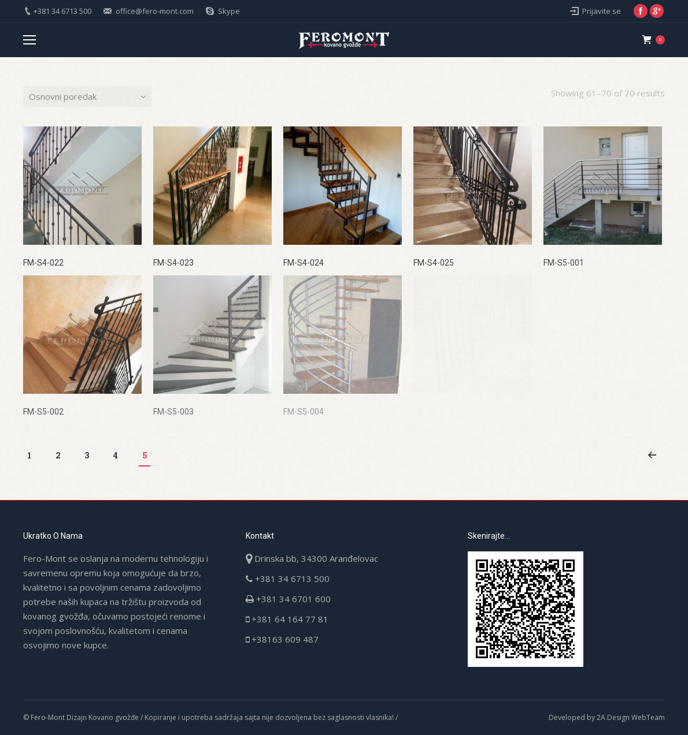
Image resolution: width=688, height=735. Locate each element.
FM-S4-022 (43, 262)
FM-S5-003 (173, 411)
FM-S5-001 (563, 262)
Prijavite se (601, 11)
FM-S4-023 (173, 262)
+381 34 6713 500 (62, 11)
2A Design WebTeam (631, 717)
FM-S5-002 (43, 411)
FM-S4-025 (433, 262)
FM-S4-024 (303, 262)
